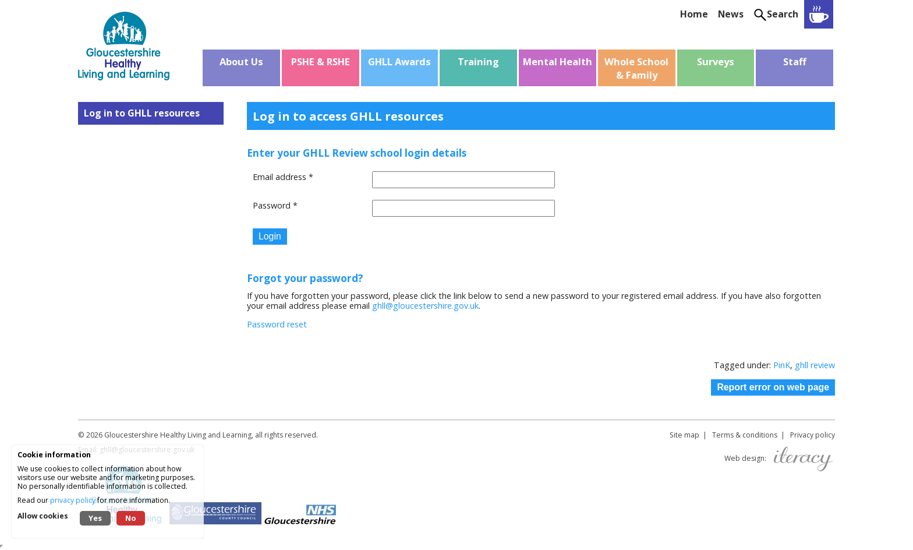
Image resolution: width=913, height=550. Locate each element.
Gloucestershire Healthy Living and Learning (178, 435)
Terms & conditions (744, 435)
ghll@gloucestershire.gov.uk (425, 305)
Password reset (277, 324)
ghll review (815, 365)
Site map (684, 435)
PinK (781, 365)
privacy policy (72, 500)
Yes (95, 518)
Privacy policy (812, 435)
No (130, 518)
